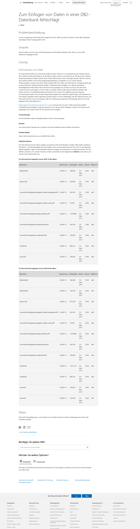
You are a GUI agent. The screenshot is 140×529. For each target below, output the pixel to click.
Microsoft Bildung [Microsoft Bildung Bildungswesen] (54, 506)
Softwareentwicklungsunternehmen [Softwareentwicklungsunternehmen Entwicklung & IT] (100, 524)
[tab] (25, 461)
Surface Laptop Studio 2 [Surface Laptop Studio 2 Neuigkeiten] (12, 512)
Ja (76, 496)
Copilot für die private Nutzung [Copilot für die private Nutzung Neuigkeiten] (14, 518)
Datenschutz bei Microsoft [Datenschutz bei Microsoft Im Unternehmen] (119, 515)
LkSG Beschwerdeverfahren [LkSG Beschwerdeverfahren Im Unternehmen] (119, 521)
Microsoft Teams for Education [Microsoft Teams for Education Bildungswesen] (57, 512)
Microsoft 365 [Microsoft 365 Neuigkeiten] (10, 521)
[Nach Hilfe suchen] (117, 2)
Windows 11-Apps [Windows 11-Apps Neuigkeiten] (11, 527)
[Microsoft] (13, 2)
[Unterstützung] (28, 2)
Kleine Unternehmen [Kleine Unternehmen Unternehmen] (74, 527)
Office (46, 2)
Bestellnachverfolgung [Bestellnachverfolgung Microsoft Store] (34, 518)
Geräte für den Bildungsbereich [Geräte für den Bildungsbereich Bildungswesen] (57, 509)
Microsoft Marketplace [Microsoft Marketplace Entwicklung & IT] (97, 518)
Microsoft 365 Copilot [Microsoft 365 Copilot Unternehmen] (75, 521)
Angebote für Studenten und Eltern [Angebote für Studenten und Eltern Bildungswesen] (58, 525)
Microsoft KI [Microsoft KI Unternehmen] (72, 506)
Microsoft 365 (39, 2)
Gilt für (22, 25)
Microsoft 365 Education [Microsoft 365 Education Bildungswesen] (55, 515)
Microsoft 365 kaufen (79, 2)
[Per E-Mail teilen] (28, 427)
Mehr (67, 2)
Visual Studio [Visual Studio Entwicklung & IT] (95, 527)
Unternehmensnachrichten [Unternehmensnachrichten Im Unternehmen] (119, 512)
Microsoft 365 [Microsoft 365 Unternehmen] (73, 518)
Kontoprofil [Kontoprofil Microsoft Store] (31, 506)
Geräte (60, 2)
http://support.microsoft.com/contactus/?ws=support (36, 105)
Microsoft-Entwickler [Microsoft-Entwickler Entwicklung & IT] (97, 506)
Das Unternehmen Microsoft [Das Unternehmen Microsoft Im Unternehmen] (119, 509)
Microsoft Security (62, 480)
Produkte (52, 2)
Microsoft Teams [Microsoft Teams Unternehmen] (74, 524)
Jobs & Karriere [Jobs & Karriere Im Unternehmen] (116, 506)
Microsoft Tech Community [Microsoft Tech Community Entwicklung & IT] (98, 515)
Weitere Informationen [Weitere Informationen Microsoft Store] (34, 524)
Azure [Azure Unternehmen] (71, 512)
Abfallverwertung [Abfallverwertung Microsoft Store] (33, 521)
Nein (86, 496)
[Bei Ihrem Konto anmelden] (127, 2)
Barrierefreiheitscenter (82, 480)
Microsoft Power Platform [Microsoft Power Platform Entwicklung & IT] (98, 521)
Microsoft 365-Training (45, 480)
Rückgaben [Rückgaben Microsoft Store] (31, 515)
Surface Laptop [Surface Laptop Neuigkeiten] (10, 509)
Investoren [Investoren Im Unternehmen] (115, 518)
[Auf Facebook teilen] (20, 427)
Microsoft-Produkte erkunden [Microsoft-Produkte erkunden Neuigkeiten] (13, 524)
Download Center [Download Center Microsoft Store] (33, 509)
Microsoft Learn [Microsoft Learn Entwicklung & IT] (95, 509)
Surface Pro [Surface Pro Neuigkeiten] (9, 506)
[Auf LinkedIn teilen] (23, 427)
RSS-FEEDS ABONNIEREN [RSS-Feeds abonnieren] (28, 432)
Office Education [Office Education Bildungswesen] (54, 518)
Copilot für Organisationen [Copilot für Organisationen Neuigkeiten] (13, 515)
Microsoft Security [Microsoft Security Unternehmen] (74, 509)
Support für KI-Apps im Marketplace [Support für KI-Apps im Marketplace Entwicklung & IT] (100, 512)
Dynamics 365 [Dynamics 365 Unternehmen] (73, 515)
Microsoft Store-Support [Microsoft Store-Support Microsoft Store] (34, 512)
